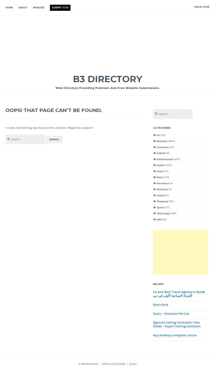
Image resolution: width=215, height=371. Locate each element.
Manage (39, 7)
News (160, 177)
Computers (163, 147)
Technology (163, 213)
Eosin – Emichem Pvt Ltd (171, 313)
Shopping (162, 201)
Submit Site (60, 7)
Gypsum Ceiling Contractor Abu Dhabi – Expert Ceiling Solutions (177, 324)
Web (159, 219)
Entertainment (165, 159)
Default (161, 153)
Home (9, 7)
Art (158, 135)
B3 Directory (108, 79)
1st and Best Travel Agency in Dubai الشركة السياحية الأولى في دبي (179, 293)
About (23, 7)
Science (161, 195)
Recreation (163, 183)
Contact (132, 364)
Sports (160, 207)
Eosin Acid (160, 304)
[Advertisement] (107, 42)
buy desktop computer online (175, 335)
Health (160, 165)
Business (162, 141)
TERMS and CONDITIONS (113, 364)
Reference (162, 189)
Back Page (202, 6)
